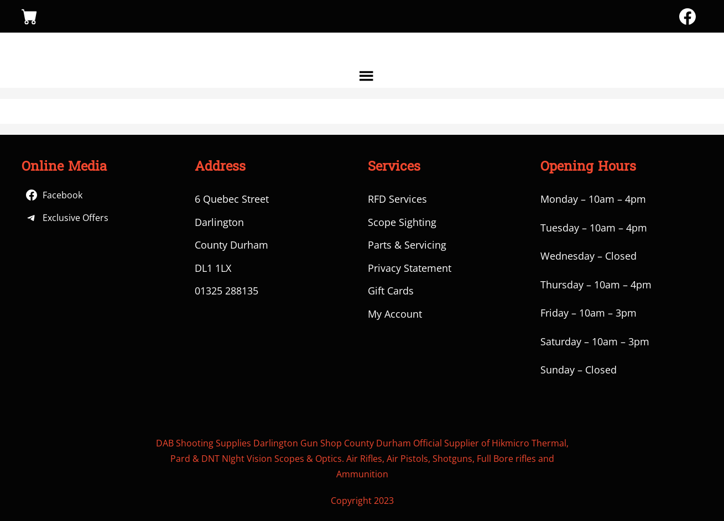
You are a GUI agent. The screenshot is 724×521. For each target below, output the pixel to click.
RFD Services (397, 199)
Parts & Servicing (407, 244)
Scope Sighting (402, 222)
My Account (395, 313)
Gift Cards (391, 290)
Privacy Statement (409, 268)
